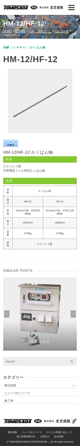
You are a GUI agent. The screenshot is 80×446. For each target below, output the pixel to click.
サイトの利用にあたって (59, 432)
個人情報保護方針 (26, 436)
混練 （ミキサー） (15, 47)
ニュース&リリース (17, 393)
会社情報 (58, 436)
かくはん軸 (38, 47)
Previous (6, 314)
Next (73, 314)
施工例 (8, 400)
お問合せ (44, 436)
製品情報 (10, 385)
